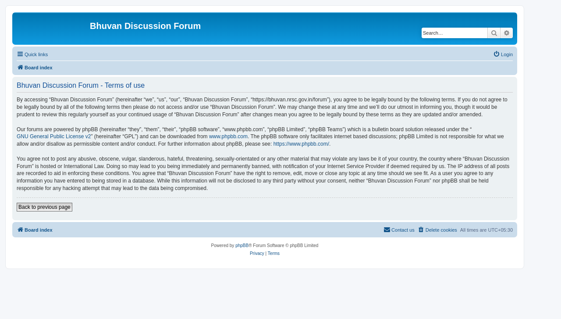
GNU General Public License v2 (54, 136)
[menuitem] (503, 54)
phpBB (242, 245)
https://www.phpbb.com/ (301, 144)
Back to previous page (44, 207)
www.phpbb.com (228, 136)
